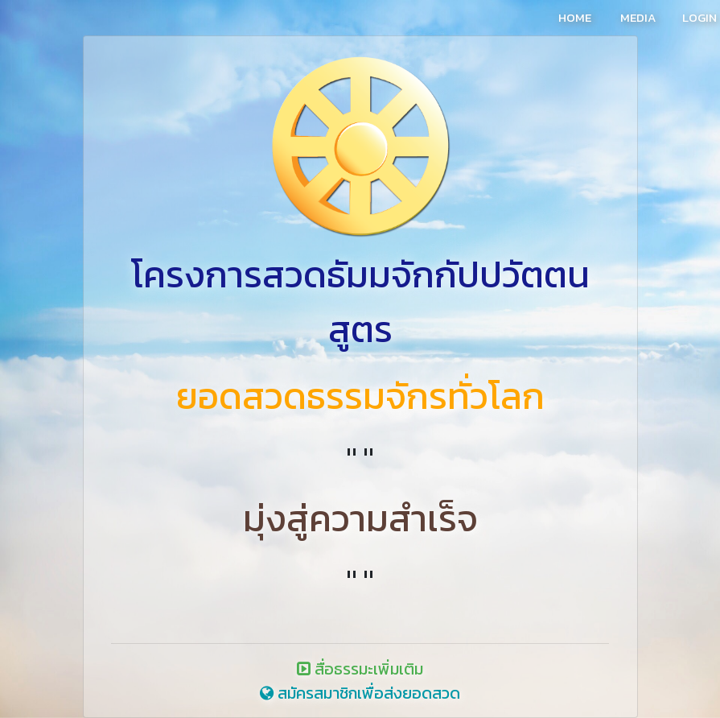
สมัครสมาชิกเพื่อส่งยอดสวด (360, 693)
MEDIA (638, 17)
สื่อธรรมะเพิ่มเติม (360, 669)
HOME (574, 17)
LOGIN (699, 17)
